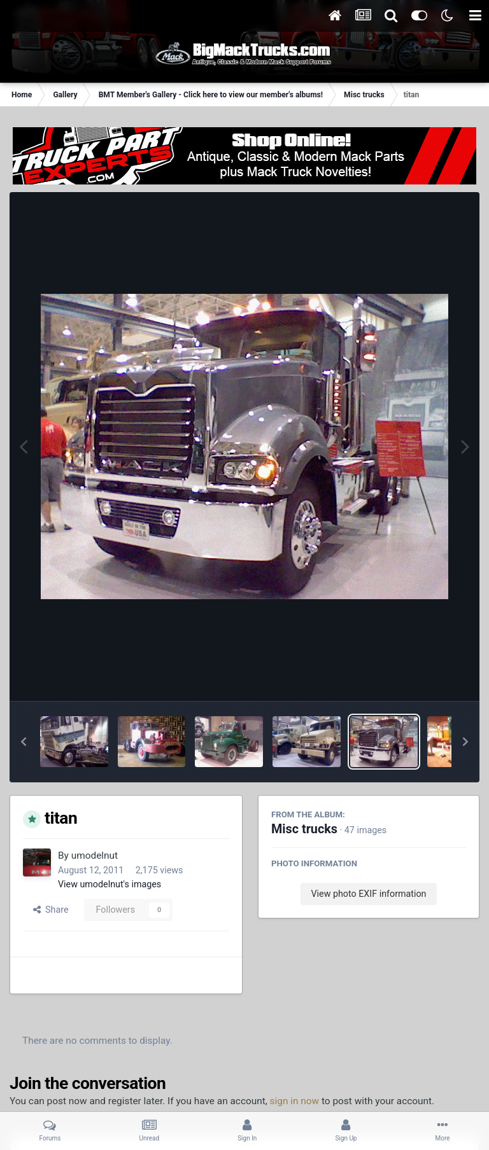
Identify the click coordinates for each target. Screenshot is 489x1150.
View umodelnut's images (109, 884)
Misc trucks (304, 829)
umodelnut (94, 855)
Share (51, 909)
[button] (24, 742)
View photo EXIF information (368, 894)
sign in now (295, 1101)
